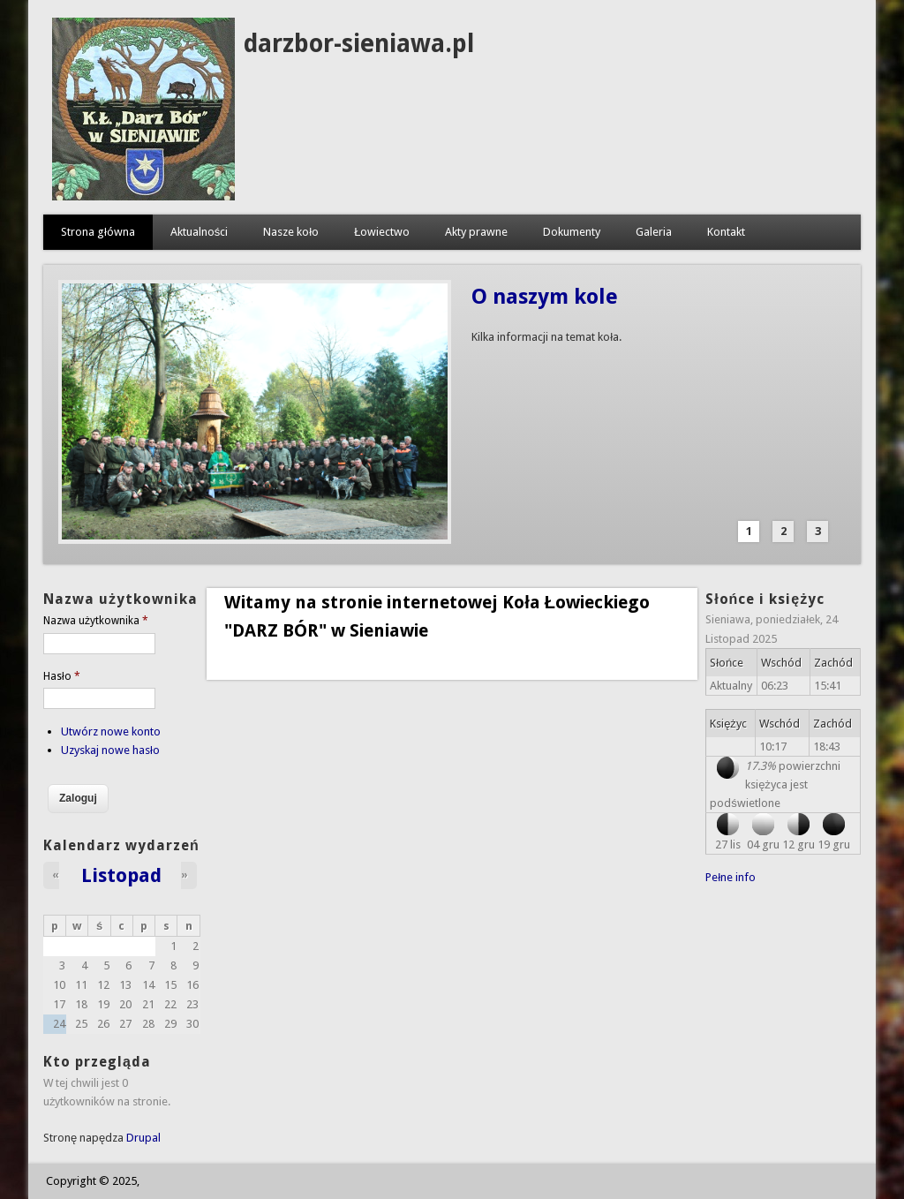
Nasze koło (291, 231)
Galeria (654, 231)
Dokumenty (571, 231)
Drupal (143, 1137)
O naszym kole (544, 296)
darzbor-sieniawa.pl (359, 43)
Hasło (61, 676)
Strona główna (98, 231)
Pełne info (730, 877)
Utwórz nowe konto (111, 731)
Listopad (121, 874)
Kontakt (726, 231)
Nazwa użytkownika (95, 621)
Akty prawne (476, 231)
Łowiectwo (382, 231)
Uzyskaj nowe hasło (110, 750)
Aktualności (199, 231)
